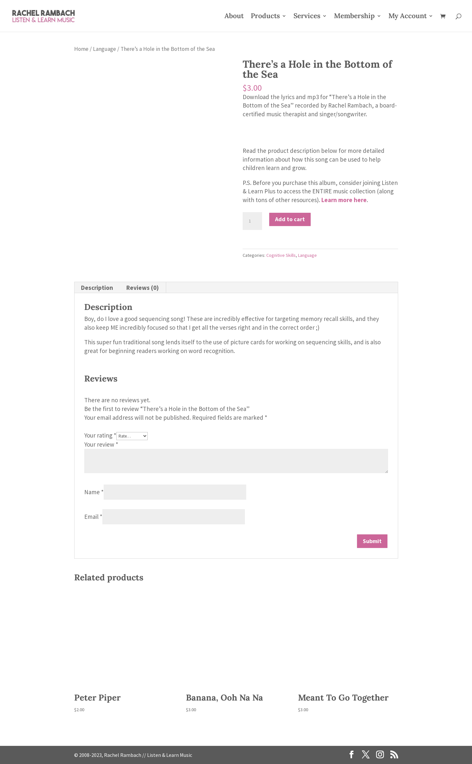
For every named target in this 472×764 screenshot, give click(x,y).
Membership (354, 17)
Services (307, 17)
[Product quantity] (252, 221)
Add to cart (290, 219)
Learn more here (344, 200)
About (234, 17)
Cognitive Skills (281, 255)
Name (94, 492)
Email (93, 516)
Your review (101, 444)
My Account (407, 17)
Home (81, 48)
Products (265, 17)
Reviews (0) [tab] (142, 287)
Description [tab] (97, 287)
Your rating (100, 435)
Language (104, 48)
